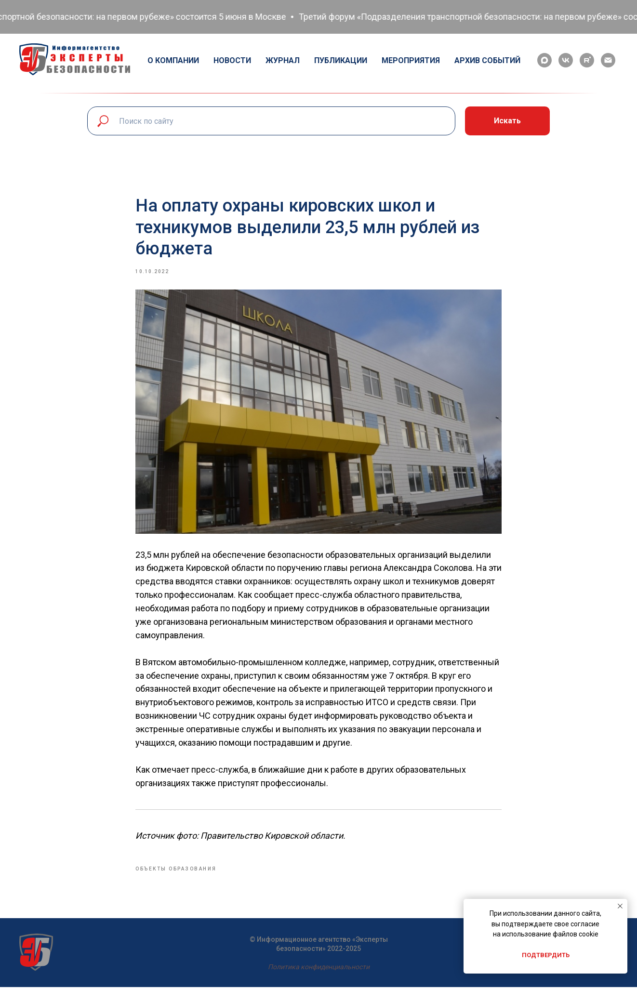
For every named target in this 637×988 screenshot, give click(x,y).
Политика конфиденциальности (319, 967)
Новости (232, 60)
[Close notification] (620, 906)
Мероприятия (411, 60)
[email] (608, 60)
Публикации (340, 60)
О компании (173, 60)
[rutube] (587, 60)
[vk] (565, 60)
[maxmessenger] (544, 60)
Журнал (282, 60)
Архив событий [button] (487, 60)
